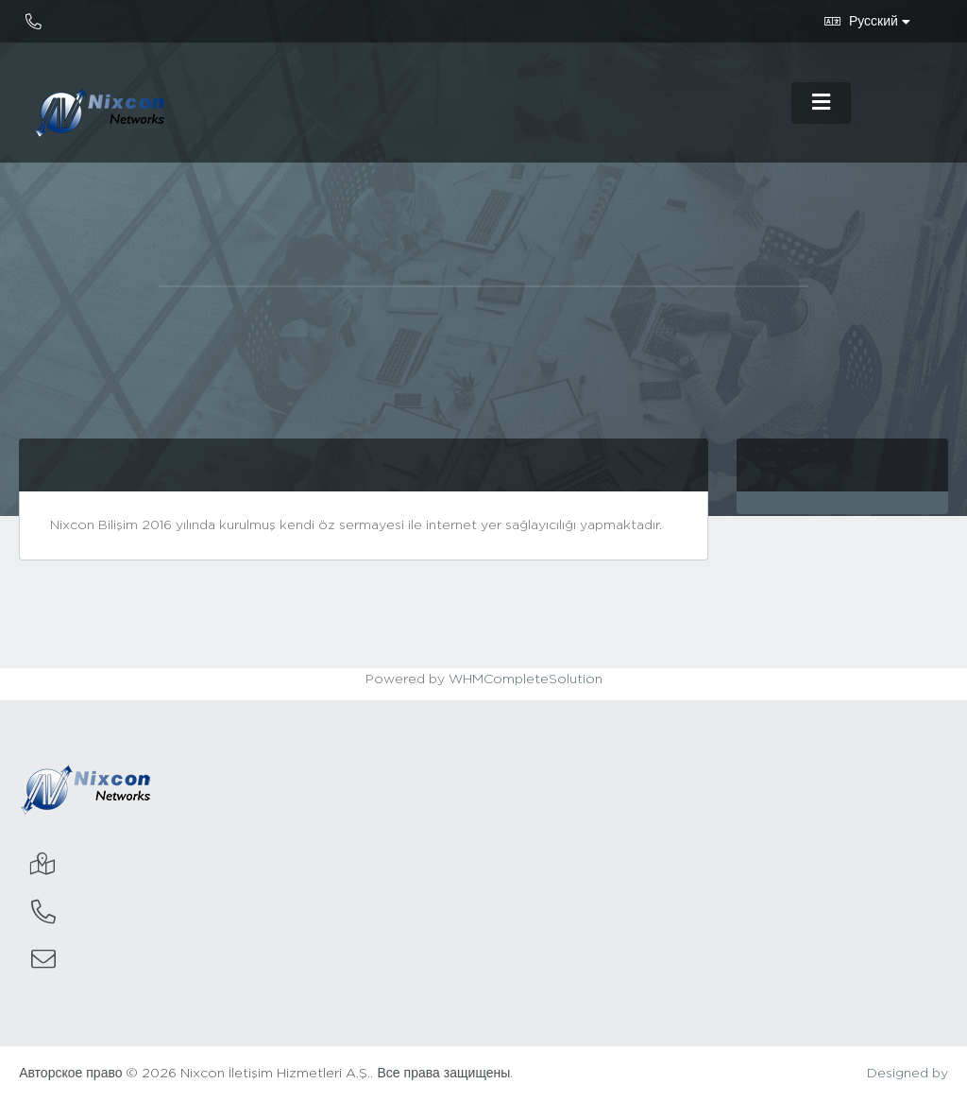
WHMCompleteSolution (525, 679)
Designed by (907, 1073)
